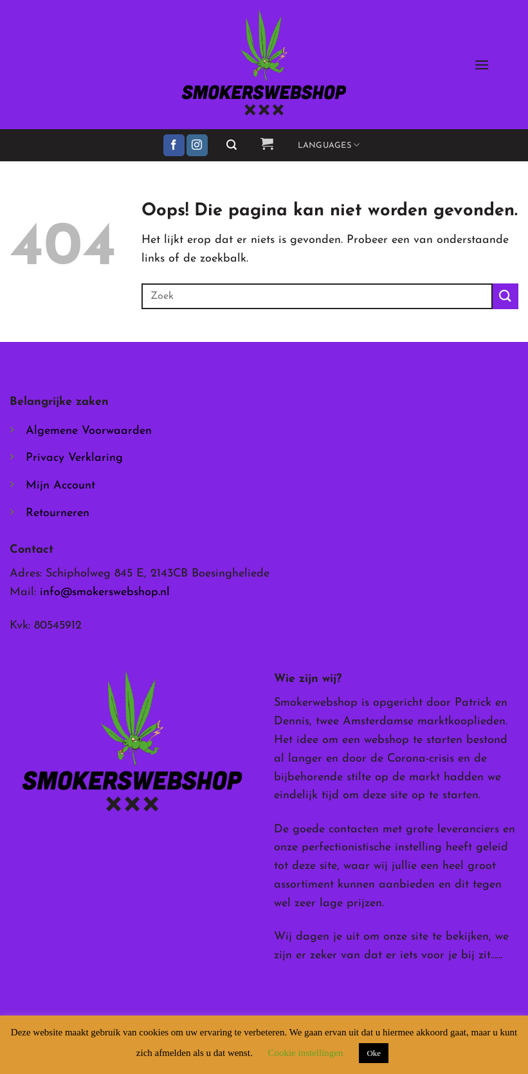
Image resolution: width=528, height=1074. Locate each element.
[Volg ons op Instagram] (197, 145)
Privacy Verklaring (74, 458)
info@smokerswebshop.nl (105, 592)
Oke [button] (374, 1053)
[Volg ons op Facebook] (174, 145)
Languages (329, 145)
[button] (481, 64)
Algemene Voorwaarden (89, 431)
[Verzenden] (505, 296)
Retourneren (57, 513)
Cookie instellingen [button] (305, 1053)
